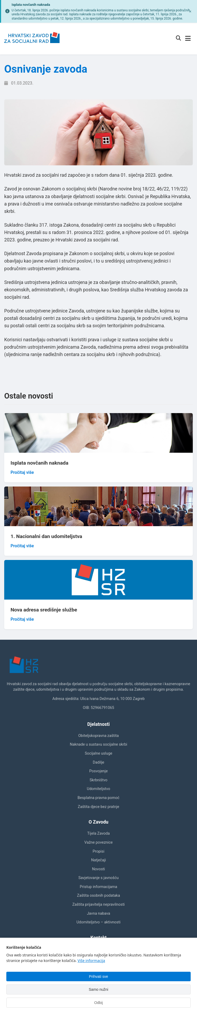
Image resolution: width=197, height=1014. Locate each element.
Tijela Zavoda (98, 833)
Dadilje (98, 762)
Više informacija (91, 960)
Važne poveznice (98, 842)
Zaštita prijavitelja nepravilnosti (98, 904)
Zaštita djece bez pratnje (98, 807)
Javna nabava (98, 913)
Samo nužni (98, 989)
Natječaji (98, 860)
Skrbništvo (98, 780)
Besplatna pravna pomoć (98, 798)
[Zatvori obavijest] (190, 11)
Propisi (98, 851)
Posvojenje (98, 771)
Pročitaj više (22, 472)
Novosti (98, 869)
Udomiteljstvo (98, 789)
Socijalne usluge (98, 753)
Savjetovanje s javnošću (98, 878)
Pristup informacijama (98, 887)
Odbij (98, 1003)
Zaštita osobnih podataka (98, 895)
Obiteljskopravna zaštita (98, 735)
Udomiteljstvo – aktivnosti (98, 922)
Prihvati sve (98, 976)
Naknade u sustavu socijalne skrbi (98, 744)
